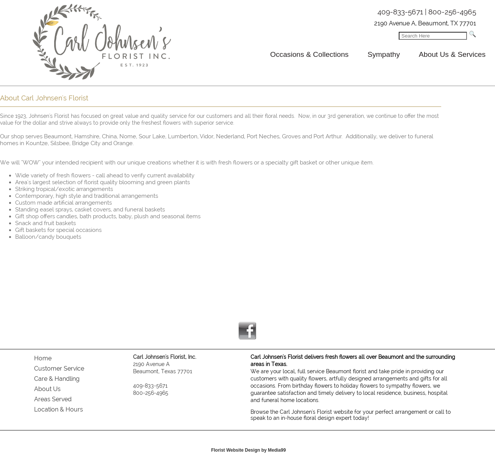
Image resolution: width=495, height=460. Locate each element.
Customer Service (59, 368)
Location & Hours (58, 409)
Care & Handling (57, 378)
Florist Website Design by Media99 (248, 450)
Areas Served (53, 399)
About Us (47, 389)
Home (43, 358)
